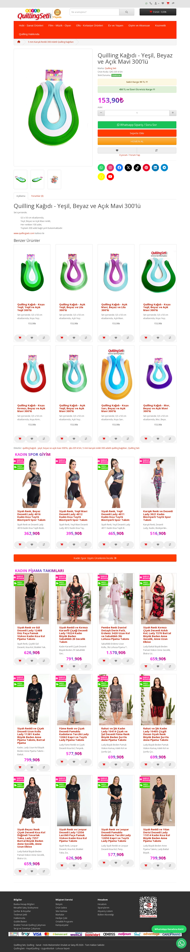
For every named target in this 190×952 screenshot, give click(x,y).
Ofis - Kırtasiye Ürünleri (89, 25)
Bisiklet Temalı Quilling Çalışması (30, 925)
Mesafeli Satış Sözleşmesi (26, 907)
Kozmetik (160, 25)
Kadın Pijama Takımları (39, 570)
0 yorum (123, 155)
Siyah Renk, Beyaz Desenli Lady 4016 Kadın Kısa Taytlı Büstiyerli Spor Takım (31, 515)
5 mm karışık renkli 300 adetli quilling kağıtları (105, 448)
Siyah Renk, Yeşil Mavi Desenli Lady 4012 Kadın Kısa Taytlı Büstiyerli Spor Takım (73, 515)
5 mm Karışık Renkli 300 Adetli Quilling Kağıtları (51, 41)
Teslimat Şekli (20, 914)
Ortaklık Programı (64, 921)
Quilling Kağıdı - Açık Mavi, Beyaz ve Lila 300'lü (114, 307)
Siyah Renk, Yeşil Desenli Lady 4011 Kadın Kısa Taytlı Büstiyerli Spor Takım (115, 515)
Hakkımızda (19, 918)
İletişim (59, 904)
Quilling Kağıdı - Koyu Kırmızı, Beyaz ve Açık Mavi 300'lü (31, 408)
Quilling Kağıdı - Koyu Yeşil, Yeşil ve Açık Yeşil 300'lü (31, 307)
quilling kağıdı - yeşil (32, 448)
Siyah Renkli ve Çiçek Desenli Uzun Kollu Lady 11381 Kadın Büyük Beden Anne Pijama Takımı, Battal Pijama (31, 735)
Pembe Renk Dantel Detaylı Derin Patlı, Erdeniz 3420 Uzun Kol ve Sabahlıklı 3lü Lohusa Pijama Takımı (115, 633)
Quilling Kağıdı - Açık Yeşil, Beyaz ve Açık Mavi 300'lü (72, 408)
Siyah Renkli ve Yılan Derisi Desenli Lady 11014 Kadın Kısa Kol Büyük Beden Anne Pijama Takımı (156, 835)
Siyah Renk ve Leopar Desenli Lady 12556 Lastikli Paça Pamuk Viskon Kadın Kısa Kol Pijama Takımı (73, 835)
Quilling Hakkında (29, 34)
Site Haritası (61, 911)
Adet (100, 107)
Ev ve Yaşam (115, 25)
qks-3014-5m (75, 448)
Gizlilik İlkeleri (20, 921)
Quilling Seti (110, 68)
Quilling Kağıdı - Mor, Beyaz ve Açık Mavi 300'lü (156, 408)
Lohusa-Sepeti (63, 948)
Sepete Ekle (137, 133)
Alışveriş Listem (105, 911)
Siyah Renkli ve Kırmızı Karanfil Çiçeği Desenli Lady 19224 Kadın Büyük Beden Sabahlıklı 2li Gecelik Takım (73, 635)
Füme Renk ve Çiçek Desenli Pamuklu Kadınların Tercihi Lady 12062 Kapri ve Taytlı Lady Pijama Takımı (74, 734)
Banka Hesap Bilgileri (24, 904)
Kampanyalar (62, 925)
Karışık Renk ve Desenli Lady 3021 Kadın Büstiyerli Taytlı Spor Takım (158, 515)
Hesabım (102, 904)
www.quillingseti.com (24, 233)
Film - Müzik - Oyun (59, 25)
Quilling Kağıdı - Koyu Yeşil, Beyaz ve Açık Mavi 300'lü (156, 307)
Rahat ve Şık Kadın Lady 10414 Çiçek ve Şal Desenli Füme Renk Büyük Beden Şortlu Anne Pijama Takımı (115, 734)
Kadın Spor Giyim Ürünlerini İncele (95, 558)
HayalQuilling (32, 948)
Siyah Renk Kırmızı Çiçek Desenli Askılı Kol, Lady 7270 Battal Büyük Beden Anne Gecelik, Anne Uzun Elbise (157, 635)
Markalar (60, 914)
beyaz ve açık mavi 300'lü (55, 448)
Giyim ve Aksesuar (139, 25)
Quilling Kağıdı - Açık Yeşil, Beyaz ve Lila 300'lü (72, 307)
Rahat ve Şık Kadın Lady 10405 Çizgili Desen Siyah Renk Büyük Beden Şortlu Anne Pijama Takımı (156, 734)
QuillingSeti (19, 948)
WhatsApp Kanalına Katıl (169, 929)
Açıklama (20, 195)
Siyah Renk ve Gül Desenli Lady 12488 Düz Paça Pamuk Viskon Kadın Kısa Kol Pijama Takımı (31, 633)
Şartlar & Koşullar (22, 911)
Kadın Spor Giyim (33, 454)
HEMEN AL (137, 141)
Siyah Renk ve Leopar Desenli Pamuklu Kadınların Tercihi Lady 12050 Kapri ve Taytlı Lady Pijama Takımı (116, 835)
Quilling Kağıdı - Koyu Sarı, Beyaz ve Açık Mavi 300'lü (115, 408)
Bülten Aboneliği (106, 914)
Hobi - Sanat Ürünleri (31, 25)
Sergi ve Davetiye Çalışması (27, 928)
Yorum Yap (134, 155)
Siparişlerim (103, 907)
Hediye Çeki (61, 918)
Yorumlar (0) (37, 195)
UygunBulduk (47, 948)
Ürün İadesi (61, 907)
